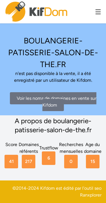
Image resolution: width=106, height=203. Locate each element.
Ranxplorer (90, 195)
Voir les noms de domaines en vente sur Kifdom (56, 102)
